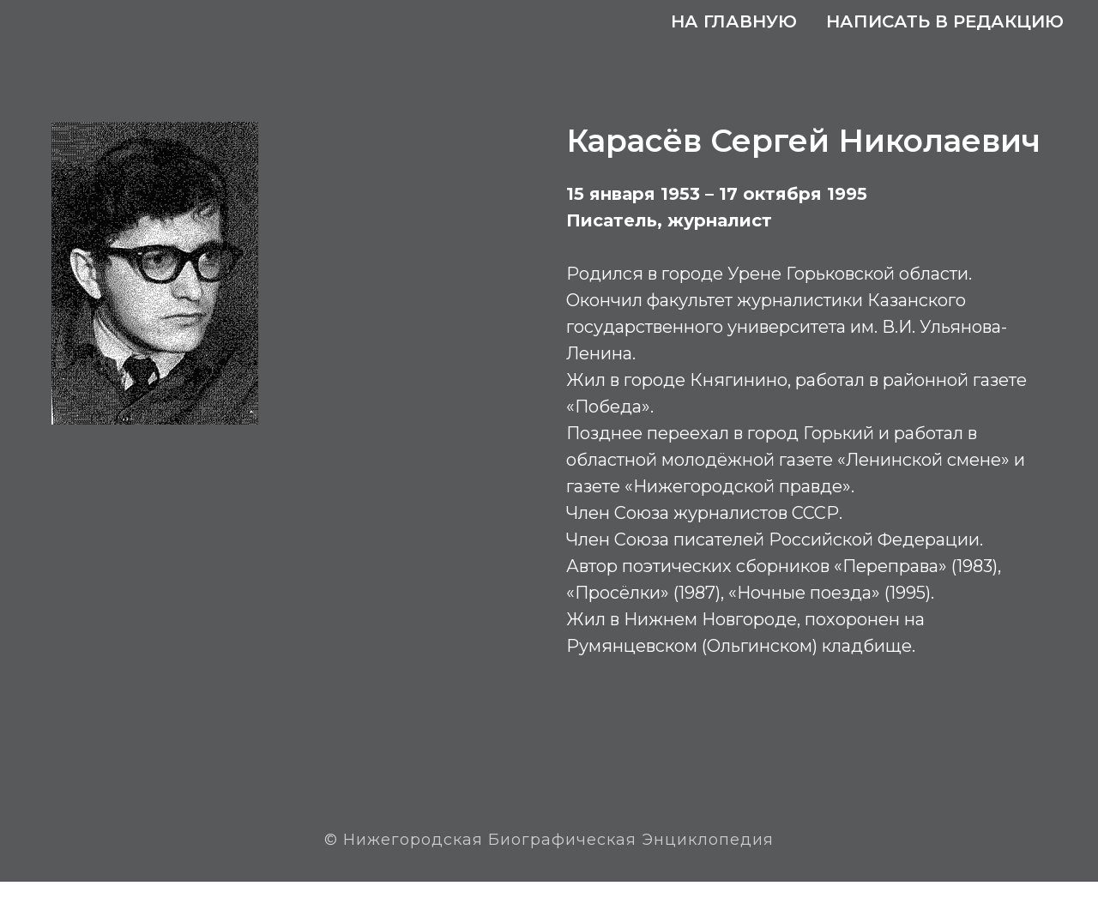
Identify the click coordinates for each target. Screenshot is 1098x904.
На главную (734, 21)
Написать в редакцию (945, 21)
